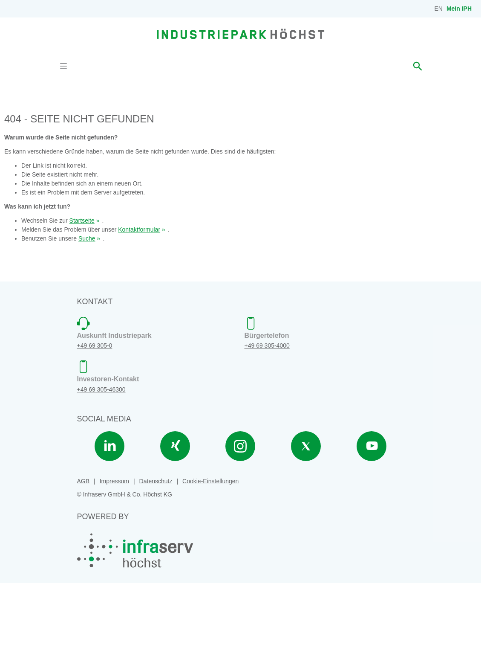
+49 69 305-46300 (101, 465)
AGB (83, 557)
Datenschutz (156, 557)
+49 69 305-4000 (267, 421)
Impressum (114, 557)
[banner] (240, 33)
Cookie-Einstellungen (210, 557)
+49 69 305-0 (94, 421)
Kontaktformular (139, 305)
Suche (86, 314)
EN (439, 8)
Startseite (82, 296)
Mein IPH (459, 8)
